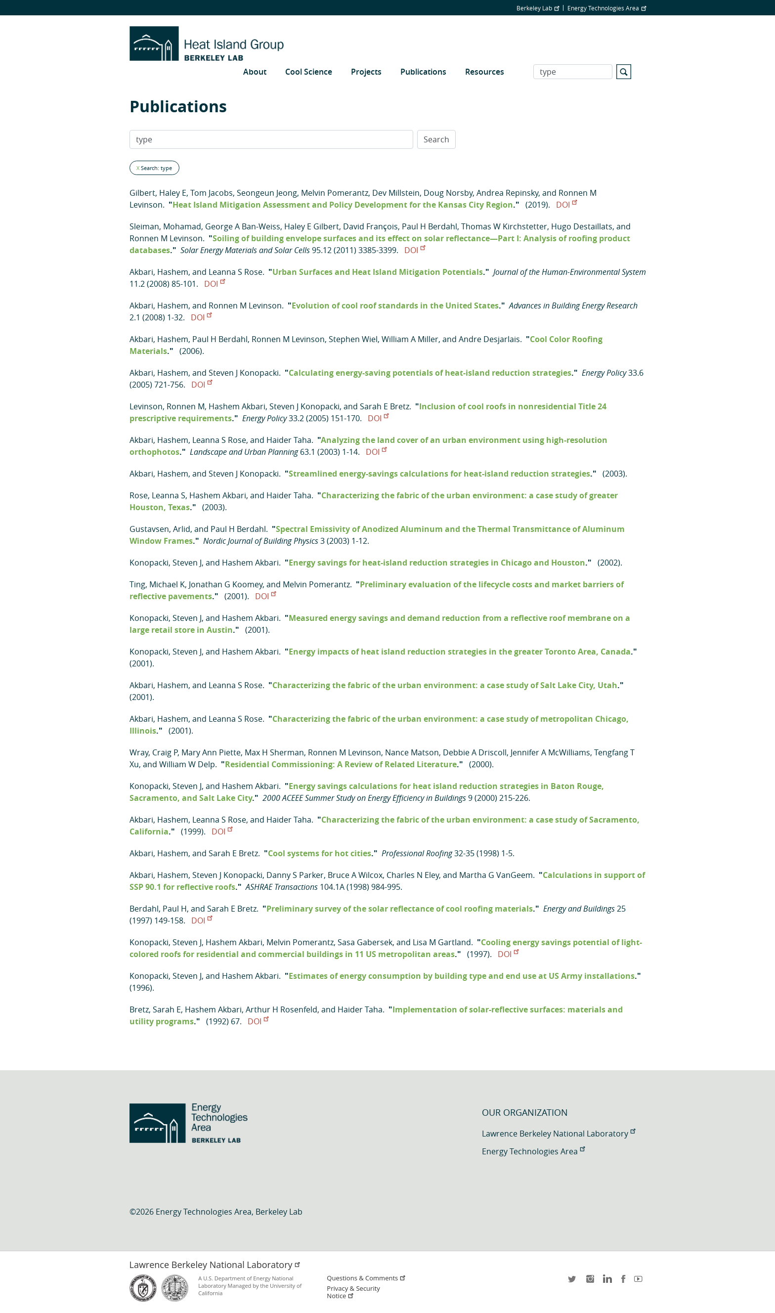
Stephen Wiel (353, 339)
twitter (573, 1282)
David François (370, 226)
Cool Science (308, 71)
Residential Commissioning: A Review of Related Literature (341, 764)
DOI (566, 204)
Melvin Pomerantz (334, 192)
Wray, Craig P (153, 752)
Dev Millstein (396, 192)
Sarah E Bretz (384, 406)
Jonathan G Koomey (225, 584)
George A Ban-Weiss (242, 226)
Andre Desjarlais (489, 339)
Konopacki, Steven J (165, 562)
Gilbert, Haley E (157, 192)
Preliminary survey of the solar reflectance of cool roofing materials (399, 908)
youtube (640, 1282)
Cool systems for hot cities (319, 853)
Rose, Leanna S (157, 495)
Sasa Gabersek (365, 942)
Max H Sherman (274, 752)
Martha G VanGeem (496, 875)
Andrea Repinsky (507, 192)
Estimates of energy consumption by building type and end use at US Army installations (462, 975)
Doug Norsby (448, 192)
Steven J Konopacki (244, 372)
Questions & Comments (366, 1278)
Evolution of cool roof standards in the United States (395, 305)
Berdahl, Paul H (158, 908)
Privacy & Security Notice (353, 1292)
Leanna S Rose (235, 271)
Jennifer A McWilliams (550, 752)
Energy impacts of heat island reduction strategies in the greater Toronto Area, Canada (460, 651)
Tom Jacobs (211, 192)
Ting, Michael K (157, 584)
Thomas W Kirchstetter (504, 226)
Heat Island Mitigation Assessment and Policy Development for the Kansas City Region (342, 204)
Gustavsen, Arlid (159, 529)
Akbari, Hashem (158, 271)
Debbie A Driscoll (475, 752)
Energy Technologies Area (606, 8)
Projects (366, 71)
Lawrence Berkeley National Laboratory (558, 1133)
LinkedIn (606, 1282)
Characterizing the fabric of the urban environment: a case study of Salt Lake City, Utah (444, 685)
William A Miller (410, 339)
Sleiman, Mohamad (165, 226)
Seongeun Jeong (267, 192)
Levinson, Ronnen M (167, 406)
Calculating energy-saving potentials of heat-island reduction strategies (430, 372)
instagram (590, 1282)
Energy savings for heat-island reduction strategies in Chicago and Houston (437, 562)
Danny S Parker (295, 875)
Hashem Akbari (237, 406)
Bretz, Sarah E (155, 1009)
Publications (423, 71)
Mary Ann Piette (211, 752)
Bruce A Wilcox (355, 875)
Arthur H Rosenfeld (281, 1009)
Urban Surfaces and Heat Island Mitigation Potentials (377, 271)
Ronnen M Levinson (166, 238)
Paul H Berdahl (429, 226)
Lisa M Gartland (442, 942)
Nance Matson (412, 752)
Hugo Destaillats (581, 226)
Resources (484, 71)
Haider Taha (288, 440)
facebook (623, 1282)
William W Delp (187, 764)
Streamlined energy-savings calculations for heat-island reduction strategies (439, 473)
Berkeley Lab (538, 8)
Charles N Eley (413, 875)
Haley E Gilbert (311, 226)
